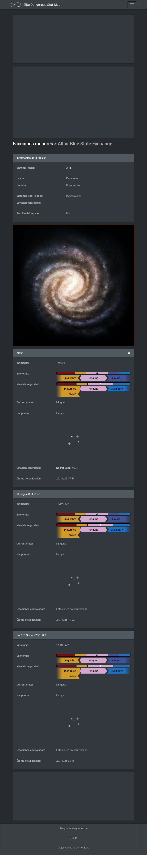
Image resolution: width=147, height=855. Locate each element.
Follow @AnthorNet (51, 851)
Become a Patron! (74, 851)
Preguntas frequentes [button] (72, 784)
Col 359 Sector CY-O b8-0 (31, 635)
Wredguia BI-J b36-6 (28, 494)
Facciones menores (33, 143)
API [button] (72, 832)
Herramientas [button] (72, 822)
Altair (69, 167)
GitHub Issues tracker (97, 851)
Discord (117, 851)
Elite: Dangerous (36, 843)
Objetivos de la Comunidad (73, 803)
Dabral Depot (63, 467)
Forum (130, 851)
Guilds (73, 794)
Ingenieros (73, 813)
